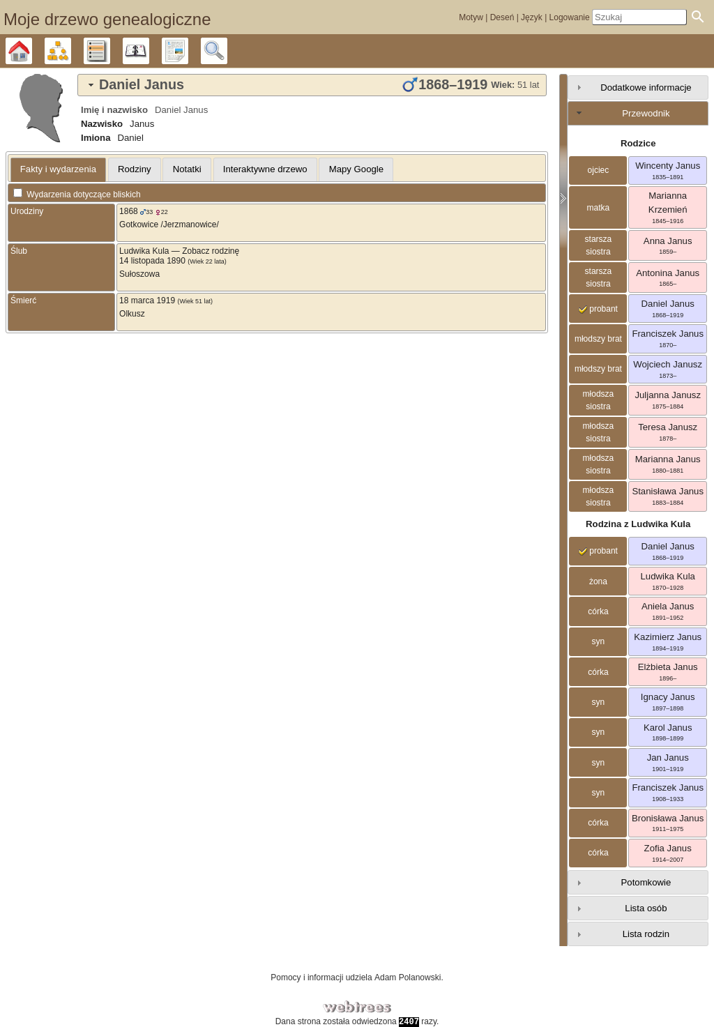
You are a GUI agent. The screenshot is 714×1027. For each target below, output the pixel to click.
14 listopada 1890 (152, 261)
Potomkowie (646, 882)
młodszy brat (598, 339)
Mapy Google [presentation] (356, 169)
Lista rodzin (646, 934)
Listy (110, 51)
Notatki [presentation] (187, 169)
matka (598, 208)
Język (531, 17)
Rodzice (638, 143)
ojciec (598, 170)
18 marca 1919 (147, 300)
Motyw (471, 17)
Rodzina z (638, 524)
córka (598, 611)
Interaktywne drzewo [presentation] (265, 169)
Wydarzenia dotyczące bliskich (77, 194)
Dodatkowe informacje (645, 87)
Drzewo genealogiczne (32, 51)
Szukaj (227, 51)
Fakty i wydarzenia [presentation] (58, 169)
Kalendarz (149, 51)
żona (598, 581)
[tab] (312, 85)
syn (598, 641)
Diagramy (71, 51)
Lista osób (646, 908)
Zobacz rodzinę (210, 251)
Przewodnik (645, 113)
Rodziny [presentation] (134, 169)
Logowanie (569, 17)
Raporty (188, 51)
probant (598, 309)
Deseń (502, 17)
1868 (128, 211)
